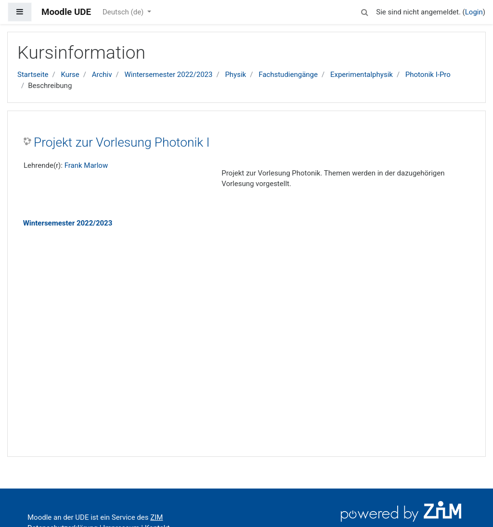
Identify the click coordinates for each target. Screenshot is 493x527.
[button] (364, 10)
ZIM (156, 517)
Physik (235, 74)
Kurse (70, 74)
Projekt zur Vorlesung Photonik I (122, 142)
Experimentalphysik (361, 74)
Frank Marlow (86, 165)
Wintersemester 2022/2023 (168, 74)
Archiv (102, 74)
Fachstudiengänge (288, 74)
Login (474, 12)
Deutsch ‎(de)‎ (124, 12)
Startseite (33, 74)
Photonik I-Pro (428, 74)
